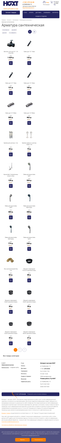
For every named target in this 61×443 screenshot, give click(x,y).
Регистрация (46, 4)
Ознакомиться (39, 439)
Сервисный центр (25, 381)
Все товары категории (11, 356)
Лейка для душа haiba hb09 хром (11, 238)
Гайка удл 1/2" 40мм (10, 113)
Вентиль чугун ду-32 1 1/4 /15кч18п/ (11, 52)
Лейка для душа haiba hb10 (29, 238)
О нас (25, 12)
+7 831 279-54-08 (28, 2)
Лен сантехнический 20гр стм (11, 269)
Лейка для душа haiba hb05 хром (29, 206)
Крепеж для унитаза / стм (11, 143)
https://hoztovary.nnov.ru (28, 7)
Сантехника (15, 20)
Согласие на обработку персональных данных (14, 425)
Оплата (31, 12)
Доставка (38, 12)
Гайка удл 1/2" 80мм (29, 113)
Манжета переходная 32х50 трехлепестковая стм (10, 332)
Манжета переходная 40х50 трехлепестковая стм (29, 332)
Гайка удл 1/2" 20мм (29, 83)
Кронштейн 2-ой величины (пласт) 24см (11, 175)
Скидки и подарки (41, 16)
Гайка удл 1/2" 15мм (10, 83)
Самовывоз (46, 12)
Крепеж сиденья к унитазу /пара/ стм (29, 143)
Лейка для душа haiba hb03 (11, 206)
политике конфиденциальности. (10, 421)
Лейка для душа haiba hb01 (29, 175)
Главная (4, 20)
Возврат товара (6, 413)
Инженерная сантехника (25, 20)
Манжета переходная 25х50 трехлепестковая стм (29, 301)
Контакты (55, 12)
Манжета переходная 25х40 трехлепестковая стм (10, 301)
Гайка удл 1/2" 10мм (29, 51)
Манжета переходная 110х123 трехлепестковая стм (29, 269)
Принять (22, 439)
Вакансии (23, 379)
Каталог (9, 20)
